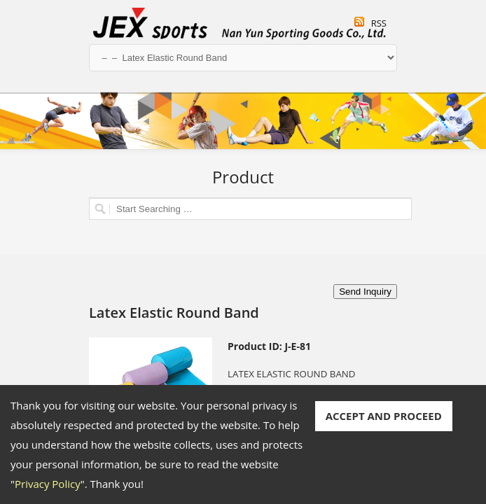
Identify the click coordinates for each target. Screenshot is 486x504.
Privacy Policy (48, 484)
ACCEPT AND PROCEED (384, 416)
